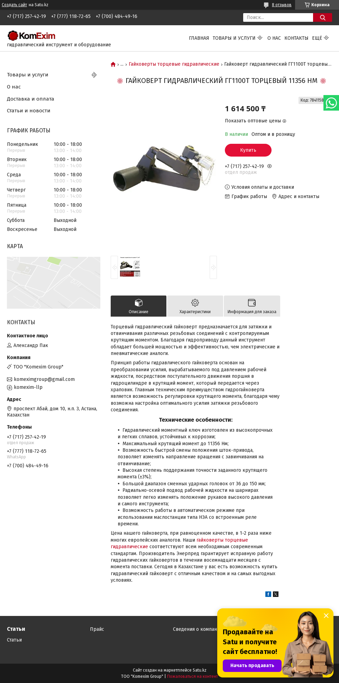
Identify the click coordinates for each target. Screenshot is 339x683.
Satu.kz (200, 670)
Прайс (97, 629)
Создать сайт (14, 4)
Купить (248, 150)
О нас (274, 38)
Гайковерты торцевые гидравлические (174, 64)
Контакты (296, 38)
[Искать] (322, 17)
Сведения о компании (197, 629)
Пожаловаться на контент (192, 676)
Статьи (14, 640)
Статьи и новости (29, 110)
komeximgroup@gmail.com (44, 379)
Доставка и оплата (30, 99)
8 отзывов (282, 4)
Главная (199, 38)
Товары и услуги (234, 38)
